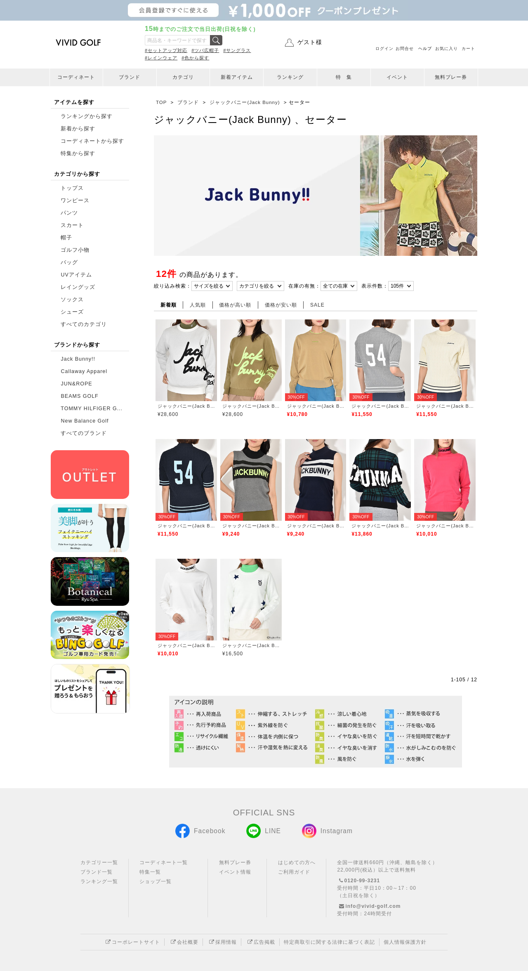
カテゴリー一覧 (99, 862)
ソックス (72, 299)
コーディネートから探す (92, 141)
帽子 (66, 238)
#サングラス (237, 50)
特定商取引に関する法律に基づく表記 (329, 942)
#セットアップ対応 (166, 50)
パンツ (69, 213)
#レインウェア (161, 57)
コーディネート (76, 77)
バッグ (69, 262)
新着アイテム (237, 77)
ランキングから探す (87, 116)
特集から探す (78, 153)
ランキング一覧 (99, 881)
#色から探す (195, 57)
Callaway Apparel (84, 371)
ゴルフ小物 (75, 250)
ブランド (129, 77)
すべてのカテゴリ (84, 324)
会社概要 (183, 942)
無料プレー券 (451, 77)
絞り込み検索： (172, 286)
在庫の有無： (304, 286)
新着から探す (78, 129)
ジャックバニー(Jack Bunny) (186, 406)
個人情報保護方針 (405, 942)
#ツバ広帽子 (205, 50)
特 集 (344, 77)
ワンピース (75, 200)
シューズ (72, 312)
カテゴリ (183, 77)
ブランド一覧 (96, 872)
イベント (397, 77)
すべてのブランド (84, 433)
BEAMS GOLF (79, 396)
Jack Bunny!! (78, 359)
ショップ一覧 (155, 881)
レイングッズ (78, 287)
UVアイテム (76, 275)
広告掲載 (260, 942)
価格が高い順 (235, 305)
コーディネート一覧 (163, 862)
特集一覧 (150, 872)
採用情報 (222, 942)
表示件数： (374, 286)
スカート (72, 225)
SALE (317, 305)
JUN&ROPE (76, 384)
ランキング (290, 77)
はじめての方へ (297, 862)
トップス (72, 188)
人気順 (198, 305)
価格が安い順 (281, 305)
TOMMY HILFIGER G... (92, 408)
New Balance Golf (84, 421)
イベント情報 (235, 872)
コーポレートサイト (132, 942)
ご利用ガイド (294, 872)
